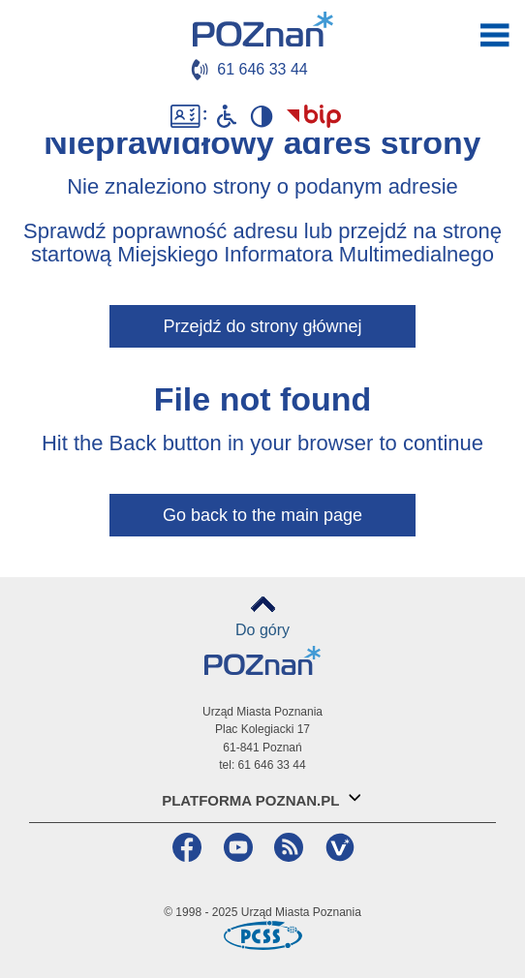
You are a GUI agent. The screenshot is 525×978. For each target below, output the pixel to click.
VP (338, 847)
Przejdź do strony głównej (262, 326)
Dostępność (188, 116)
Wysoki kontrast (260, 116)
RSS (286, 847)
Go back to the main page (262, 515)
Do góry (262, 630)
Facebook (184, 847)
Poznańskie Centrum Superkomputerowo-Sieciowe (262, 935)
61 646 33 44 (262, 69)
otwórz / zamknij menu (495, 35)
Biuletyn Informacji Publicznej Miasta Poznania (315, 116)
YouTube (236, 847)
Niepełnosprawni (226, 116)
